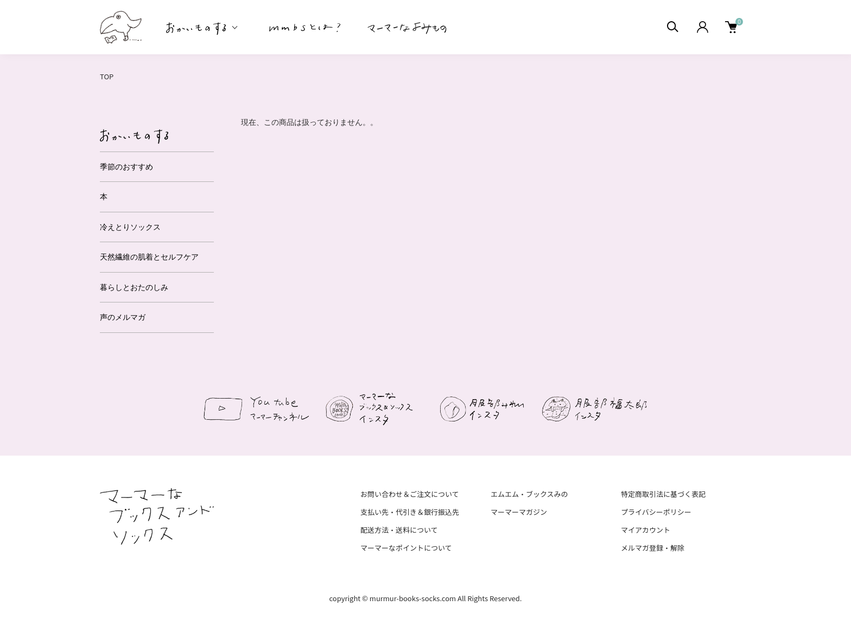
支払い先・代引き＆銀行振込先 (409, 512)
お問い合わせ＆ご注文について (409, 494)
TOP (106, 76)
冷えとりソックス (130, 227)
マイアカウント (645, 530)
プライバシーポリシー (656, 512)
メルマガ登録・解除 (652, 548)
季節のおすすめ (126, 166)
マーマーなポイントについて (406, 548)
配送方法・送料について (399, 530)
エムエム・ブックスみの (529, 494)
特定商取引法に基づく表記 (663, 494)
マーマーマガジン (519, 512)
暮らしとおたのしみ (134, 287)
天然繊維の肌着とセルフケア (149, 257)
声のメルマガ (122, 317)
